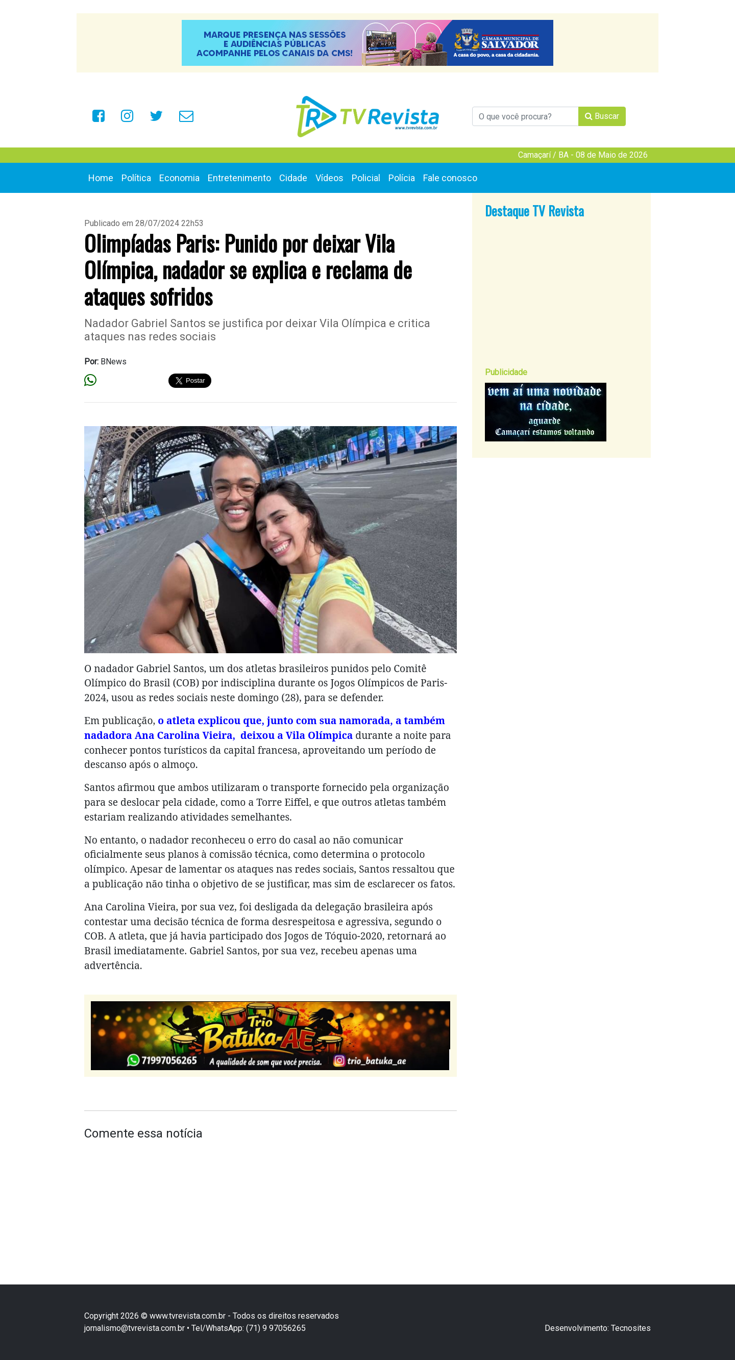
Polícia (401, 177)
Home (100, 177)
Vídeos (329, 177)
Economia (179, 177)
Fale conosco (450, 177)
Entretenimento (239, 177)
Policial (366, 177)
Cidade (293, 177)
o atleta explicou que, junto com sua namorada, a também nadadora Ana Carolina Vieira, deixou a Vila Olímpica (264, 727)
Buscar (602, 116)
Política (136, 177)
